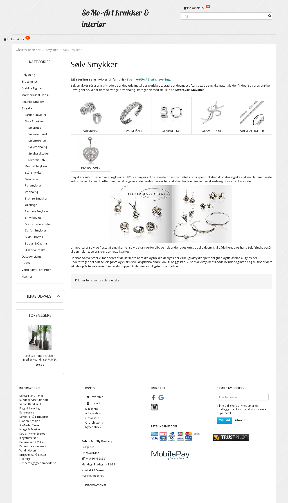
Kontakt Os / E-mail (31, 395)
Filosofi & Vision (29, 421)
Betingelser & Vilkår (31, 442)
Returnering (26, 412)
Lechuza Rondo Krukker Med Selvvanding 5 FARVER (39, 357)
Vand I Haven (27, 450)
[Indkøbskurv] (226, 7)
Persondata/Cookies (32, 446)
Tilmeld (224, 420)
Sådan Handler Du (31, 404)
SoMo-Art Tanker (30, 425)
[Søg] (269, 16)
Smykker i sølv (80, 177)
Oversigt (24, 458)
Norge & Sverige (29, 429)
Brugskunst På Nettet (32, 454)
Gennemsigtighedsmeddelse (37, 463)
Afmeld (240, 420)
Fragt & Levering (29, 408)
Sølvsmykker (204, 262)
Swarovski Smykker (189, 90)
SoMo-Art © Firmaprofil (34, 416)
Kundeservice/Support (33, 400)
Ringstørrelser (28, 438)
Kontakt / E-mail (93, 470)
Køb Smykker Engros (32, 433)
